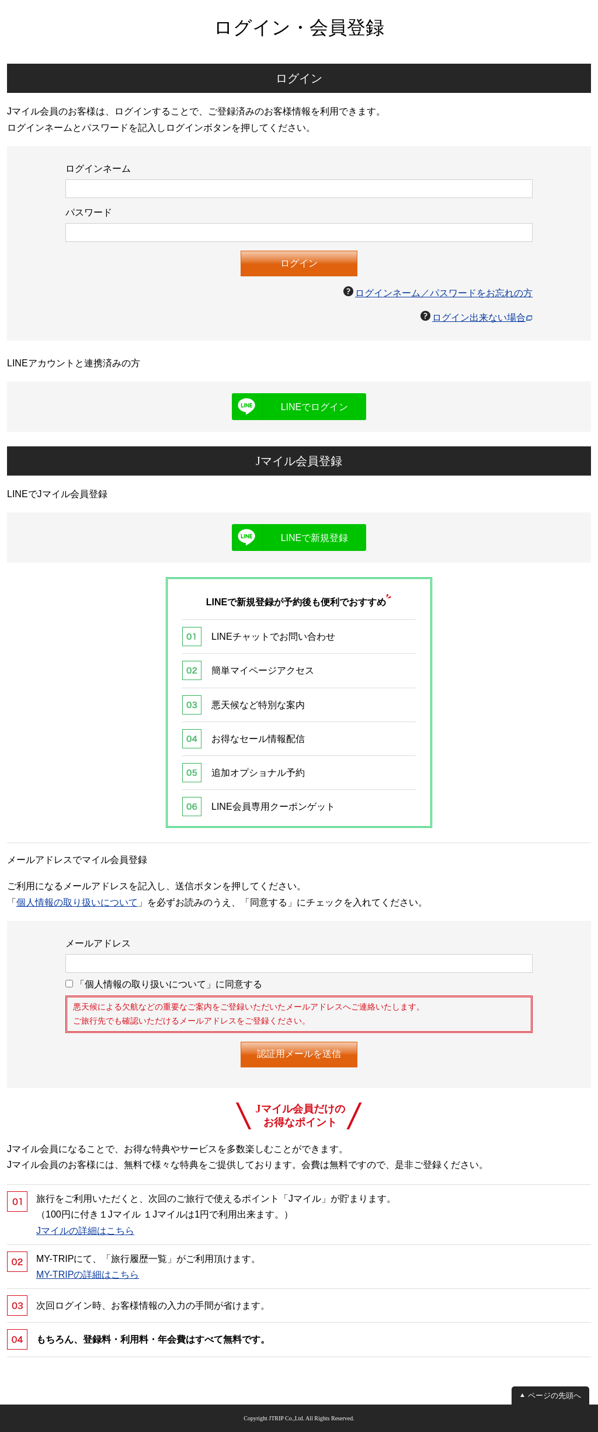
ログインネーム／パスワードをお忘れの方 (444, 293)
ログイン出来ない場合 (479, 318)
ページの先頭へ (554, 1395)
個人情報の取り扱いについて (77, 902)
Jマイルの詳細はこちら (85, 1231)
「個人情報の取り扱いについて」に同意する (163, 984)
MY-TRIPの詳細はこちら (87, 1275)
